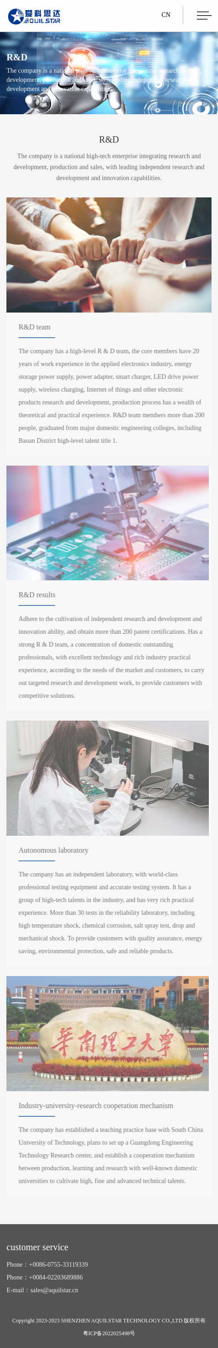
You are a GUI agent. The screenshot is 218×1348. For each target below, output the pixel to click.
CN (166, 14)
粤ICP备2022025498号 (109, 1333)
